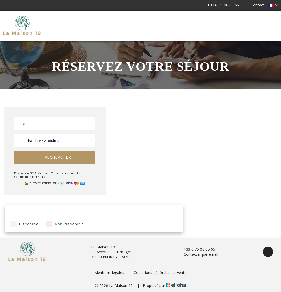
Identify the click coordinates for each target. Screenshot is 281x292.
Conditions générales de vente (160, 272)
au (60, 123)
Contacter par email (198, 254)
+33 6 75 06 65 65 (196, 249)
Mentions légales (109, 272)
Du (24, 123)
